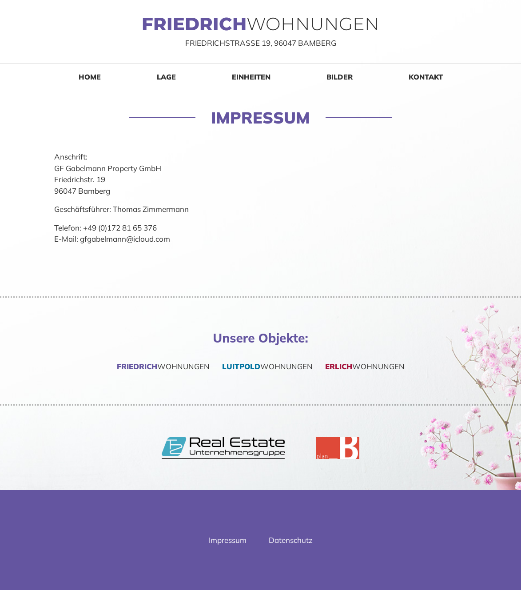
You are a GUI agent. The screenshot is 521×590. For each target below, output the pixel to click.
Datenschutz (291, 540)
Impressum (228, 540)
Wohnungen (162, 366)
